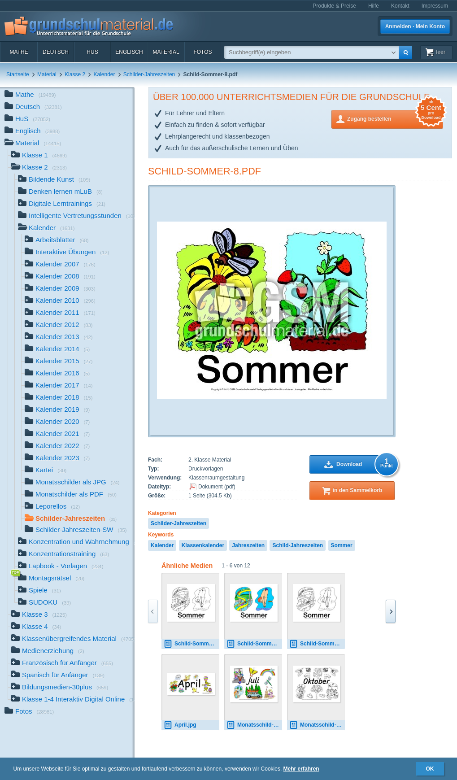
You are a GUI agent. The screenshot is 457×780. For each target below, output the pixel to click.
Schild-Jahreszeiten (297, 545)
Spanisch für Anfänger (57, 675)
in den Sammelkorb (358, 490)
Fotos (202, 52)
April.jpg (180, 725)
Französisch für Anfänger (62, 663)
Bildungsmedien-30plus (59, 687)
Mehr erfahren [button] (301, 769)
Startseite (17, 74)
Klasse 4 (36, 627)
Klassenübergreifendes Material (73, 639)
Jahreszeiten (248, 545)
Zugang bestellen (395, 118)
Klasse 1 (39, 155)
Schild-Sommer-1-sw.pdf (191, 644)
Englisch (129, 52)
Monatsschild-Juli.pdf (254, 725)
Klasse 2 (75, 74)
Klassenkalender (203, 545)
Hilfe (373, 6)
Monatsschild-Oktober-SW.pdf (317, 725)
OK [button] (430, 769)
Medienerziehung (47, 651)
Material (165, 52)
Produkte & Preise (334, 6)
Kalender (104, 74)
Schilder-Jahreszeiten (149, 74)
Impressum (435, 6)
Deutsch (56, 52)
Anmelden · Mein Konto (415, 26)
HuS (92, 52)
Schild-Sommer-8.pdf (204, 171)
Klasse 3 (39, 615)
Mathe (18, 52)
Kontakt (400, 6)
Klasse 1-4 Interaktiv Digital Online (73, 700)
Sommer (342, 545)
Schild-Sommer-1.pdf (254, 644)
